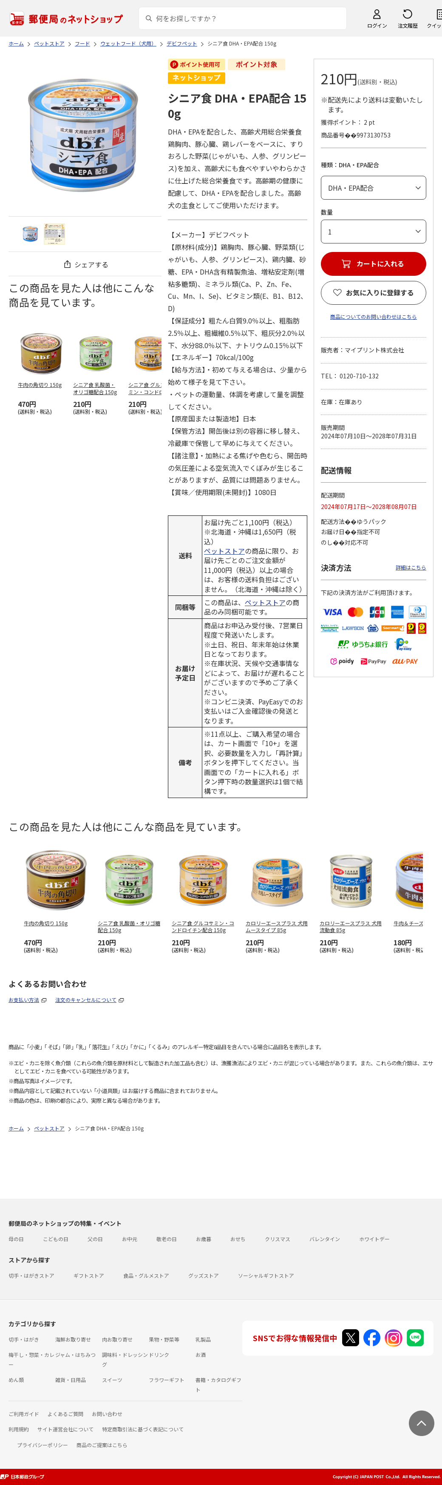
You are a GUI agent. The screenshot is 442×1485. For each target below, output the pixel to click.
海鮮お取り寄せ (73, 1339)
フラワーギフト (166, 1379)
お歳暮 (203, 1238)
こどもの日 (55, 1238)
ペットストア (224, 551)
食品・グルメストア (146, 1275)
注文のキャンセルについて (85, 999)
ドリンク (159, 1354)
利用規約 (18, 1429)
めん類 (16, 1379)
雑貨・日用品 (70, 1379)
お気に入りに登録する (380, 292)
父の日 (95, 1238)
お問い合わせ (107, 1413)
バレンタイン (324, 1238)
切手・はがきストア (31, 1275)
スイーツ (112, 1379)
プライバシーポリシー (42, 1444)
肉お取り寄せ (117, 1339)
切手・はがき (23, 1339)
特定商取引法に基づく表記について (143, 1429)
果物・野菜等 (164, 1339)
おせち (238, 1238)
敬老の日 (166, 1238)
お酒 (201, 1354)
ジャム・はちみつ (75, 1354)
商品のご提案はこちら (102, 1444)
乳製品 (203, 1339)
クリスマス (277, 1238)
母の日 (16, 1238)
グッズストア (203, 1275)
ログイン (377, 25)
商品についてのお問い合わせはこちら (373, 316)
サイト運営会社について (65, 1429)
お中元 (129, 1238)
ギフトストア (89, 1275)
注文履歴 (407, 25)
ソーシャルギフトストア (266, 1275)
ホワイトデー (374, 1238)
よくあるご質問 (65, 1413)
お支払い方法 (23, 999)
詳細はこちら (411, 567)
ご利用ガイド (23, 1413)
